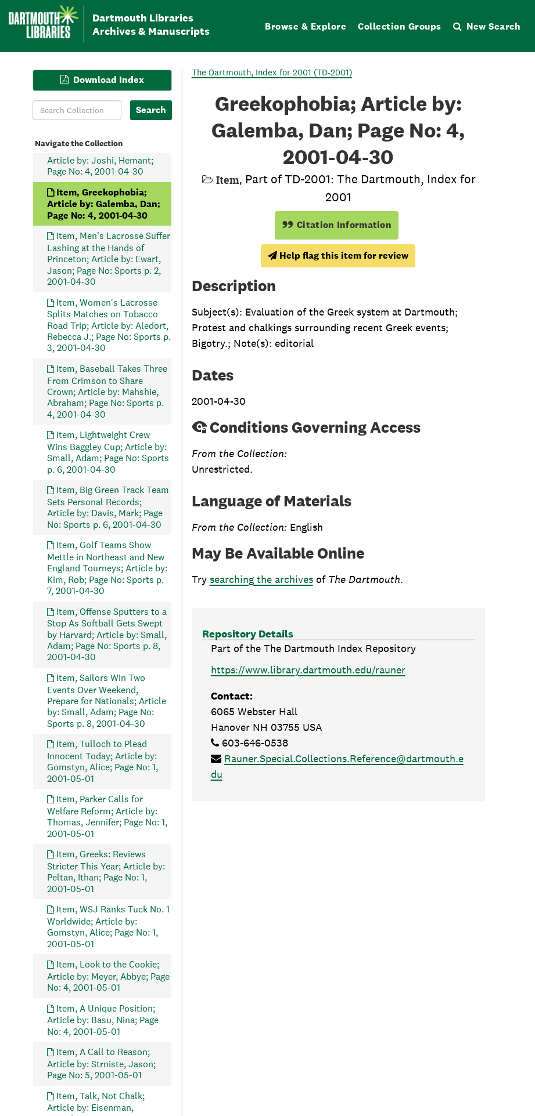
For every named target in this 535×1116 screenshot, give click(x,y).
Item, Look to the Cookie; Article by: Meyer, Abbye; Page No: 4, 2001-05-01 (108, 976)
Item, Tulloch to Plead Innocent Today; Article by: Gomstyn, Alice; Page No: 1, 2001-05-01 (102, 761)
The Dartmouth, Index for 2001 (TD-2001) (272, 72)
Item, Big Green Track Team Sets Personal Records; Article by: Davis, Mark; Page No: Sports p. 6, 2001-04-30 (108, 507)
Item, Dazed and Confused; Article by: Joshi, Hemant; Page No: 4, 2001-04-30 (106, 159)
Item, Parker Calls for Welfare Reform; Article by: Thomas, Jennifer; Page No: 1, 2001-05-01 (107, 816)
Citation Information (337, 225)
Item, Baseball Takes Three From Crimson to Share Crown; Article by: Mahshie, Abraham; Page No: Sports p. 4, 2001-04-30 (107, 392)
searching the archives (261, 579)
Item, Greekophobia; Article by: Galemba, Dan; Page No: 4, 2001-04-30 (103, 203)
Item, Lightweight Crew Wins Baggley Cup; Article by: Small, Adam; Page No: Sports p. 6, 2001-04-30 (108, 452)
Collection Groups (399, 26)
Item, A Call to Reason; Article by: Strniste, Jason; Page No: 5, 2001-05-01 (101, 1063)
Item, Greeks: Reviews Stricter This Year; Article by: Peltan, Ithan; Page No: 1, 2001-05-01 (106, 871)
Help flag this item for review (338, 255)
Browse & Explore (305, 26)
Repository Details (247, 633)
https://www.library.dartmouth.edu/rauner (308, 669)
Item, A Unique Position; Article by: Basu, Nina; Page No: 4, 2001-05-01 (103, 1019)
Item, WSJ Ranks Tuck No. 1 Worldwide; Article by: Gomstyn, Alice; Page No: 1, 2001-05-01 (108, 926)
